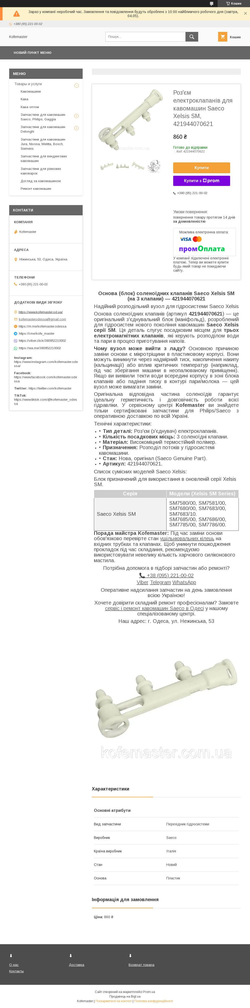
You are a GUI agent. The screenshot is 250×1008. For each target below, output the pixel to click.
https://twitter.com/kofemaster (50, 388)
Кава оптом (30, 107)
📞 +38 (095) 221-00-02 (166, 575)
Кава (24, 99)
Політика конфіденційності (153, 1001)
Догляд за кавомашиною (41, 181)
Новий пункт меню (33, 53)
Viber (142, 582)
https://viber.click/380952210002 (42, 341)
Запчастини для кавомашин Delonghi (43, 129)
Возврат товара (141, 965)
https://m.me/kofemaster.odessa (42, 326)
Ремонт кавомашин (36, 189)
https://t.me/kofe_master (36, 333)
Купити (202, 168)
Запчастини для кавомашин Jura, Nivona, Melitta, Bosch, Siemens (43, 143)
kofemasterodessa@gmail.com (42, 319)
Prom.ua (149, 992)
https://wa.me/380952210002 (40, 348)
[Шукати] (191, 37)
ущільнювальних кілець (187, 538)
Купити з (201, 181)
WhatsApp (184, 582)
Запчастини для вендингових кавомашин (44, 158)
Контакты (16, 971)
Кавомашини (31, 91)
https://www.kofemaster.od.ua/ (41, 312)
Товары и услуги (28, 84)
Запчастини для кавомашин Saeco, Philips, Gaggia (43, 117)
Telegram (160, 582)
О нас (14, 965)
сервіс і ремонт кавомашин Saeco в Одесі (154, 608)
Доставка (76, 965)
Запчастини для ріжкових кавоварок (41, 171)
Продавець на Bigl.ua (125, 996)
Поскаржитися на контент (113, 1001)
